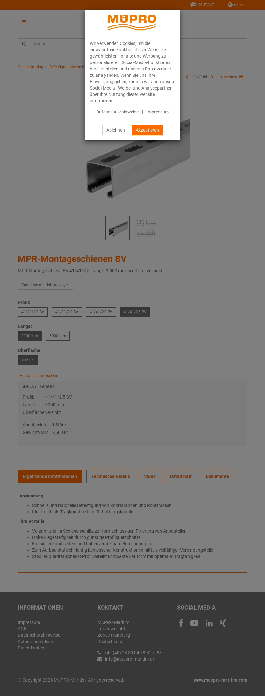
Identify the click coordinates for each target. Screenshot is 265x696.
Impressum (158, 111)
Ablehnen (115, 130)
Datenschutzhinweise (117, 111)
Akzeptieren (147, 130)
